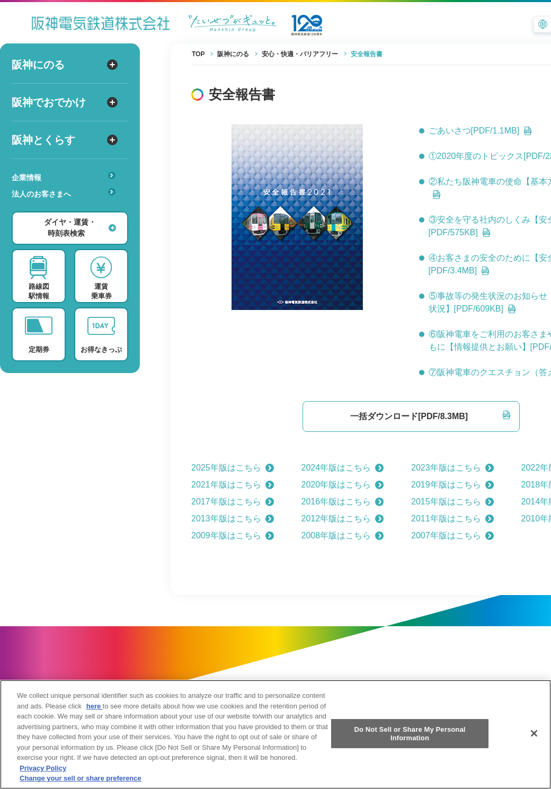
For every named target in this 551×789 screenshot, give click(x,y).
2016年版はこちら (342, 501)
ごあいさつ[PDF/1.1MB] (480, 130)
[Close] (534, 742)
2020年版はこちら (342, 484)
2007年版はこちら (452, 535)
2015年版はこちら (452, 501)
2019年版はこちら (452, 484)
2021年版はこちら (232, 484)
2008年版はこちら (342, 535)
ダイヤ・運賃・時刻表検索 (80, 227)
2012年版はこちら (342, 518)
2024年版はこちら (342, 467)
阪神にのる (65, 64)
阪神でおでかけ (65, 102)
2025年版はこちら (232, 467)
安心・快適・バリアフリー (67, 210)
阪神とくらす (65, 140)
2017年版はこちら (232, 501)
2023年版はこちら (452, 467)
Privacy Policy (43, 777)
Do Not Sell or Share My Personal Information (409, 742)
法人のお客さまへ (63, 193)
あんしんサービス (67, 209)
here (94, 715)
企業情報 (63, 177)
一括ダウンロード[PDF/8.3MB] (430, 416)
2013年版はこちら (232, 518)
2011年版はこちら (452, 518)
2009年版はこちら (232, 535)
